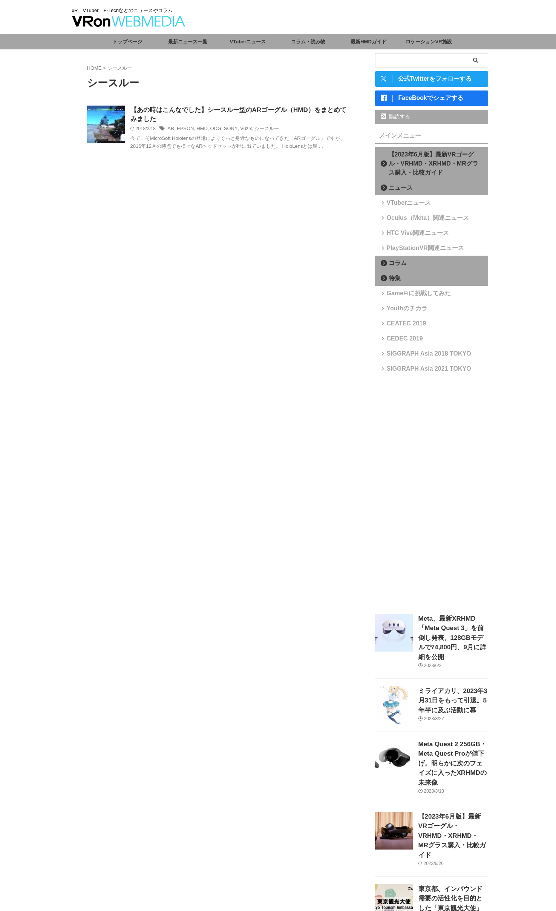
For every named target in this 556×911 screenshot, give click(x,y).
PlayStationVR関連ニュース (417, 251)
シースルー (259, 130)
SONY (226, 130)
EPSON (184, 130)
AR (170, 130)
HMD (200, 130)
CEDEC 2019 (400, 341)
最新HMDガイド (368, 41)
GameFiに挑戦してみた (412, 296)
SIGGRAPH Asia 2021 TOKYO (420, 371)
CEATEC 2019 (402, 326)
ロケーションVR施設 (429, 41)
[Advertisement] (431, 496)
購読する (395, 120)
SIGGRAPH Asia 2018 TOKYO (420, 356)
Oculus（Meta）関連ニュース (419, 221)
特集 (392, 281)
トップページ (127, 41)
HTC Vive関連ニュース (411, 236)
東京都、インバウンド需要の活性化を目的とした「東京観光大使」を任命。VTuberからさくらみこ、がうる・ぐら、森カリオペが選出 (452, 866)
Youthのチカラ (402, 311)
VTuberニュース (248, 41)
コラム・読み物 (308, 41)
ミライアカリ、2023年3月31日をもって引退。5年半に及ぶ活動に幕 (452, 687)
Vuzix (240, 130)
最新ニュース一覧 (187, 41)
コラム (395, 266)
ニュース (397, 190)
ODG (212, 130)
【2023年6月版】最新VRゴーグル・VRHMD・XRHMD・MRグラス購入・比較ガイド (434, 166)
